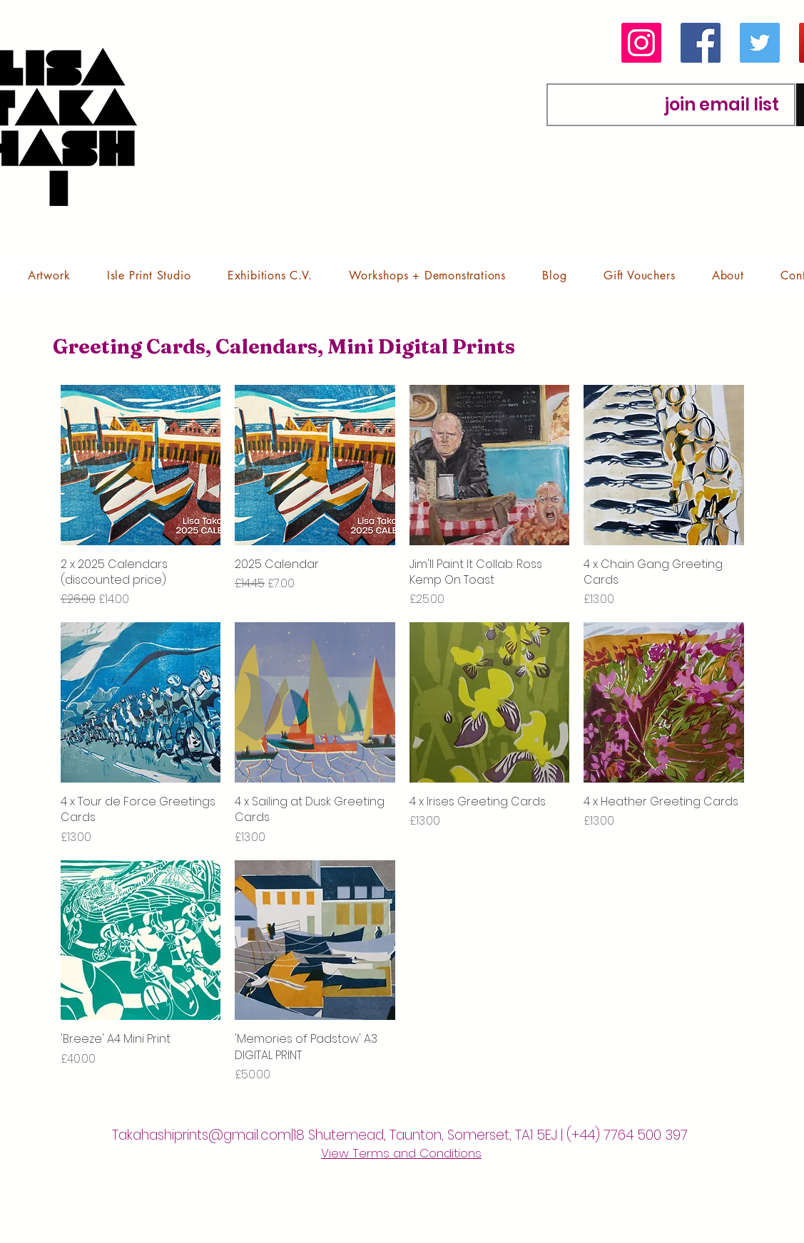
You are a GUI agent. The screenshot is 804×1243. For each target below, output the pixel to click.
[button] (49, 275)
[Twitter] (760, 43)
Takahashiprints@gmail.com (201, 1135)
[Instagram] (641, 43)
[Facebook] (701, 43)
